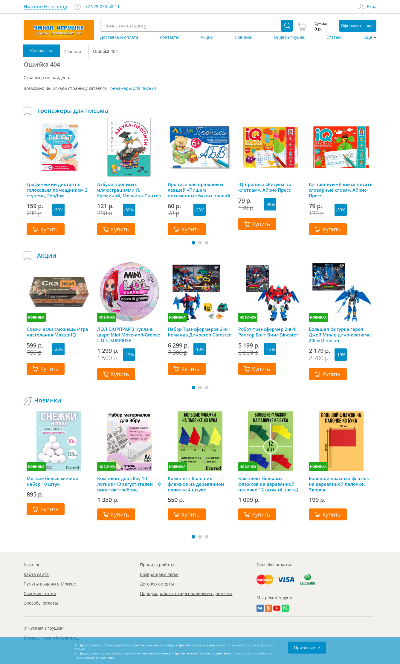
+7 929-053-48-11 (102, 6)
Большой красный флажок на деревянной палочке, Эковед (339, 484)
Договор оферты (157, 584)
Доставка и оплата (119, 37)
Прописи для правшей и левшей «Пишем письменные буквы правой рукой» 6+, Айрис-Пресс (199, 190)
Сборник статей (40, 593)
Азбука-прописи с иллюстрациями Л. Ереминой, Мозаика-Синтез (129, 190)
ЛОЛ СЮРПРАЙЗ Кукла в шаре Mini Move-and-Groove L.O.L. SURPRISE (128, 334)
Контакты (169, 37)
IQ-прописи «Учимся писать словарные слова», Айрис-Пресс (340, 190)
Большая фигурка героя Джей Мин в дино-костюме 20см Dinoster (340, 334)
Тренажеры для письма (132, 88)
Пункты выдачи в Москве (50, 584)
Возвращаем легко (159, 574)
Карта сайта (36, 574)
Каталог (32, 565)
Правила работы (157, 565)
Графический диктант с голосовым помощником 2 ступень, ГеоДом (57, 190)
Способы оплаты (41, 603)
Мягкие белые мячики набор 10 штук (52, 481)
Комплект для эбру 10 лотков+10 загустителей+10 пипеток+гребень (129, 484)
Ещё (368, 37)
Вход (371, 6)
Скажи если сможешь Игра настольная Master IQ (57, 332)
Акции (207, 37)
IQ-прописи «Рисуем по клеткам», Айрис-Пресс (264, 187)
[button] (193, 243)
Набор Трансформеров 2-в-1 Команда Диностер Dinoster (199, 332)
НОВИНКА (36, 317)
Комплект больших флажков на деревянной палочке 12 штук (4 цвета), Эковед (269, 484)
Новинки (244, 37)
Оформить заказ (358, 25)
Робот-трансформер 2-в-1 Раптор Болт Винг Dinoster (268, 332)
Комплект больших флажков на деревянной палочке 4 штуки (196, 484)
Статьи (333, 37)
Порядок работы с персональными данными (186, 593)
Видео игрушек (289, 37)
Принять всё (307, 647)
